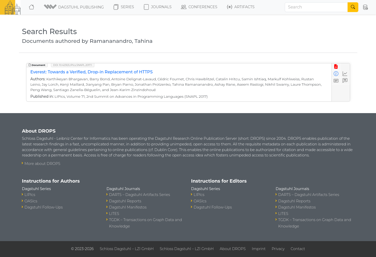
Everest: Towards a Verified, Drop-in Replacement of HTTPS (92, 72)
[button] (74, 7)
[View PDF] (336, 66)
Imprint (259, 248)
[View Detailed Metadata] (336, 73)
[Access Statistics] (345, 73)
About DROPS (233, 248)
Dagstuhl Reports (125, 201)
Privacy (278, 248)
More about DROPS (42, 163)
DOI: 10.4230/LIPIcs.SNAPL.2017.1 (72, 65)
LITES (114, 213)
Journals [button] (157, 7)
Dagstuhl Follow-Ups (44, 207)
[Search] (316, 7)
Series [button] (123, 7)
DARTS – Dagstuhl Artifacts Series (139, 194)
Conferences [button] (199, 7)
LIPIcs (30, 194)
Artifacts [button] (241, 7)
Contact (298, 248)
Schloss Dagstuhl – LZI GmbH (127, 248)
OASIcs (31, 201)
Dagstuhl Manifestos (128, 207)
